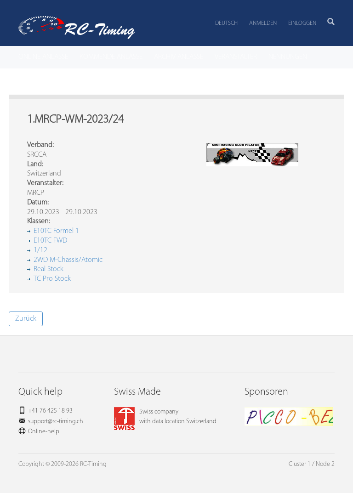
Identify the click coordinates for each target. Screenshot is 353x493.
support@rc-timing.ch (55, 421)
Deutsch (226, 23)
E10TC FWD (50, 240)
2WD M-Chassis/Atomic (68, 260)
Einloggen (302, 23)
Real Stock (48, 269)
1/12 (40, 250)
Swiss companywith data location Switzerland (165, 416)
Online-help (43, 431)
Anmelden (263, 23)
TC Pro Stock (52, 279)
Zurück (25, 319)
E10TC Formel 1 (56, 231)
